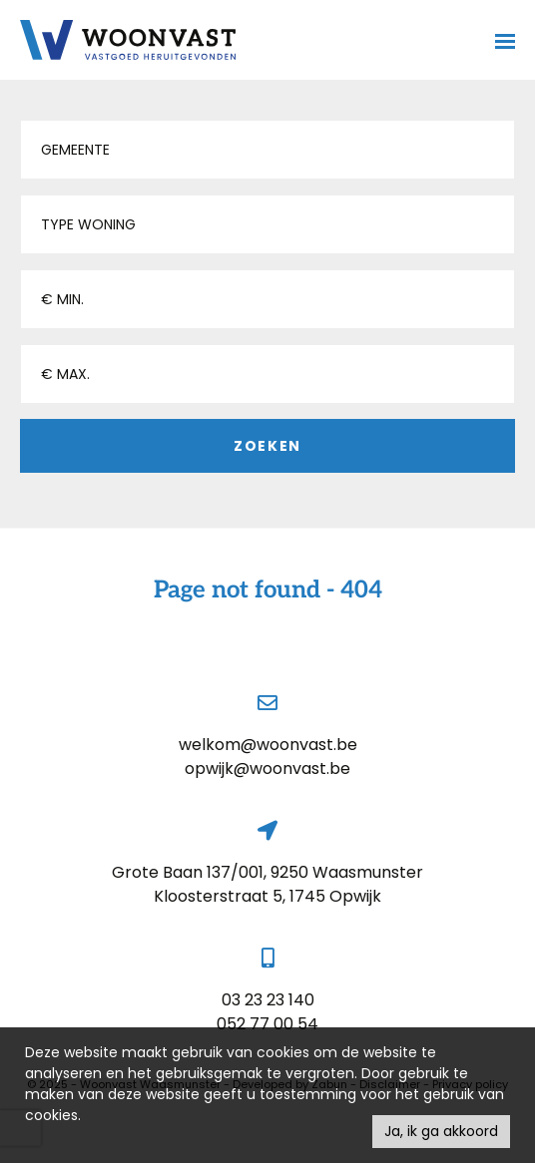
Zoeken (267, 446)
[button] (267, 150)
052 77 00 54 (267, 1023)
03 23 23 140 (268, 999)
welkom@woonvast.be (268, 744)
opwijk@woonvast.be (267, 768)
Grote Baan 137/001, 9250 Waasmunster (267, 872)
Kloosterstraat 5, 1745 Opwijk (267, 896)
